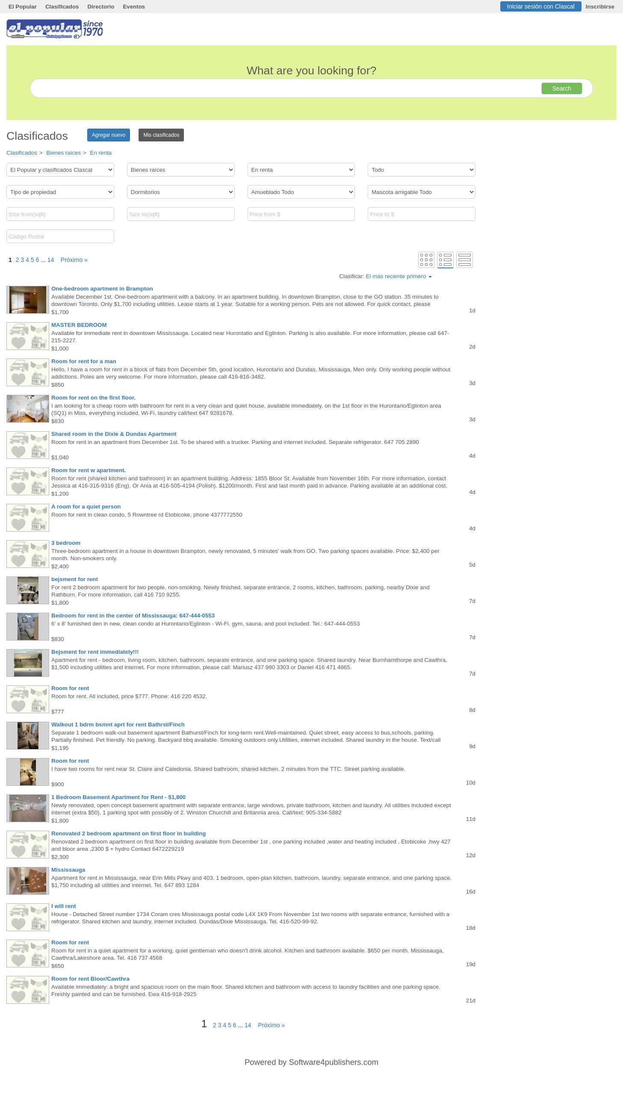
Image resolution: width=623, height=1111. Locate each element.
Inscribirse (600, 6)
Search (561, 88)
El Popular (23, 6)
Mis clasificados (161, 135)
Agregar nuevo (109, 135)
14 (50, 259)
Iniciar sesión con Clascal (541, 6)
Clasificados (62, 6)
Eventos (134, 6)
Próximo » (72, 259)
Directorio (100, 6)
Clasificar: (385, 276)
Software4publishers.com (333, 1062)
